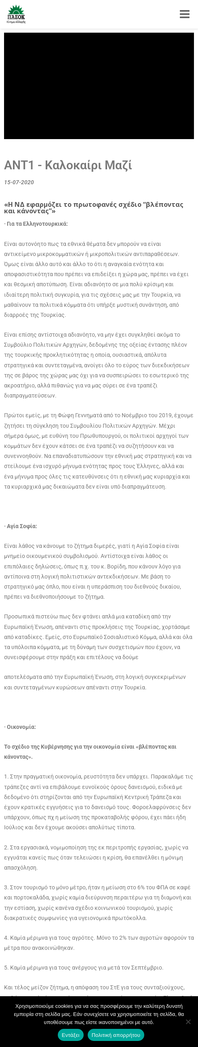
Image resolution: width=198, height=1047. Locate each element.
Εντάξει (71, 1035)
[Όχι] (188, 1022)
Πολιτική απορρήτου (116, 1035)
